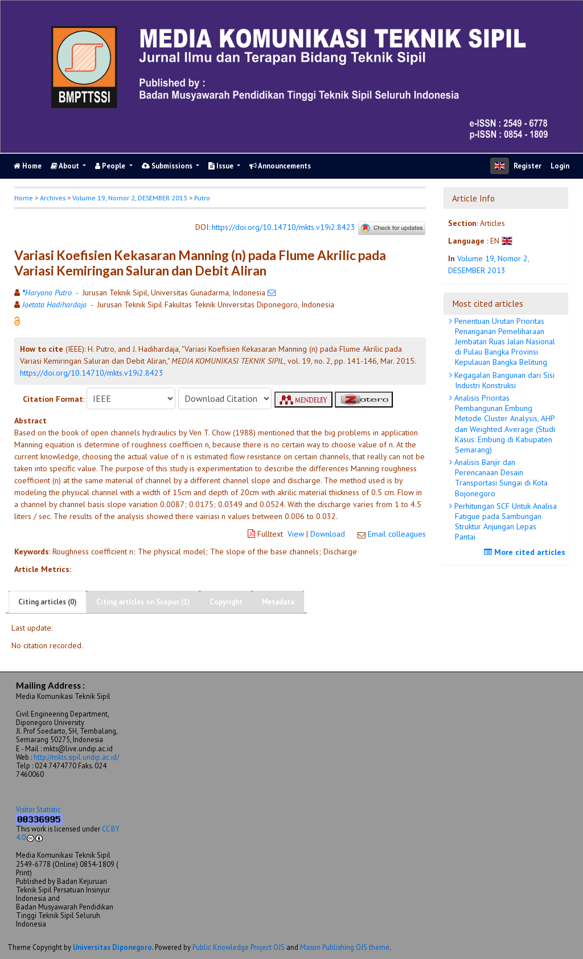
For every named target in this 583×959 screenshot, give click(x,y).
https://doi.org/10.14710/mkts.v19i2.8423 (283, 227)
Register (527, 166)
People (111, 166)
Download (327, 534)
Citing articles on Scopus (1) (143, 602)
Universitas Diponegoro (112, 947)
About (66, 166)
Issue (221, 166)
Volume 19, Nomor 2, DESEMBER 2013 (129, 198)
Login (560, 166)
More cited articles (526, 552)
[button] (17, 320)
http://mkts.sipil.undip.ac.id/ (76, 757)
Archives (52, 198)
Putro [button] (202, 198)
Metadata (278, 602)
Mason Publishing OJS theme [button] (344, 947)
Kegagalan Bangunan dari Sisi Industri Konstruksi (503, 380)
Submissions (168, 166)
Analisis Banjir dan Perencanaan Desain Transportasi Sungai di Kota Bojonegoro (500, 478)
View (296, 534)
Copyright (226, 602)
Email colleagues (397, 534)
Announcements (280, 166)
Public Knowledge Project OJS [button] (238, 947)
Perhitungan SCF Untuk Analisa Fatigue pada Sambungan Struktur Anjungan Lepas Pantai (504, 521)
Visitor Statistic (38, 809)
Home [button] (23, 198)
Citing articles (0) (47, 602)
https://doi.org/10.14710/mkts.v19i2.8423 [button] (91, 373)
